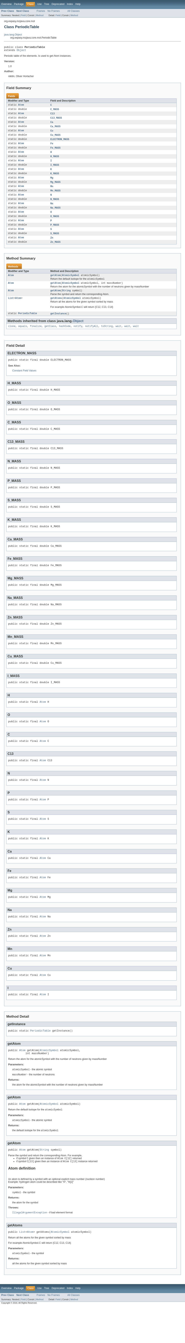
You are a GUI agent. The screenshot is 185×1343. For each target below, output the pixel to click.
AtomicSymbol (70, 283)
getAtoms (56, 307)
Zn (51, 245)
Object (21, 51)
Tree (46, 4)
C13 (52, 115)
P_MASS (54, 232)
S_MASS (54, 241)
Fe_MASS (55, 151)
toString (107, 336)
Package (19, 4)
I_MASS (54, 169)
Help (77, 4)
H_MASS (54, 160)
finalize (36, 336)
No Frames (54, 11)
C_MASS (54, 111)
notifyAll (91, 336)
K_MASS (54, 178)
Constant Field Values (24, 381)
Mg (51, 182)
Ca (51, 124)
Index (70, 4)
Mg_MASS (55, 187)
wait (118, 336)
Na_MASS (55, 214)
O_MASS (54, 223)
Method (39, 15)
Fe (51, 146)
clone (12, 336)
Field (23, 15)
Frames (41, 11)
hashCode (65, 336)
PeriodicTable (27, 323)
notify (78, 336)
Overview (6, 4)
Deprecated (58, 4)
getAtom (55, 283)
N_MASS (54, 205)
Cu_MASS (55, 137)
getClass (50, 336)
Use (39, 4)
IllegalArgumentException (29, 1248)
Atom (21, 106)
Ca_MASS (55, 128)
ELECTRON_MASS (59, 142)
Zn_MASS (55, 250)
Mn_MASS (55, 196)
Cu (51, 133)
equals (22, 336)
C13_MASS (56, 119)
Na (51, 209)
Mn (51, 191)
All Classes (73, 11)
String (66, 300)
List (11, 307)
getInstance (58, 323)
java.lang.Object (13, 34)
